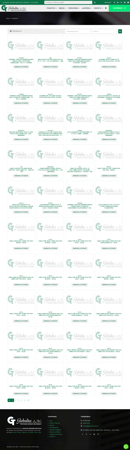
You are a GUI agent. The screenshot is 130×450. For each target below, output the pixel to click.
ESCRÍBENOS (119, 8)
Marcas (61, 8)
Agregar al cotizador (21, 67)
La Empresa (86, 8)
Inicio (7, 18)
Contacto (97, 8)
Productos (51, 8)
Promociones (73, 8)
